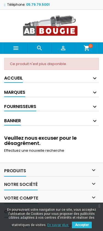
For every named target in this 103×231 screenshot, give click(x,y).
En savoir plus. (58, 225)
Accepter (82, 225)
